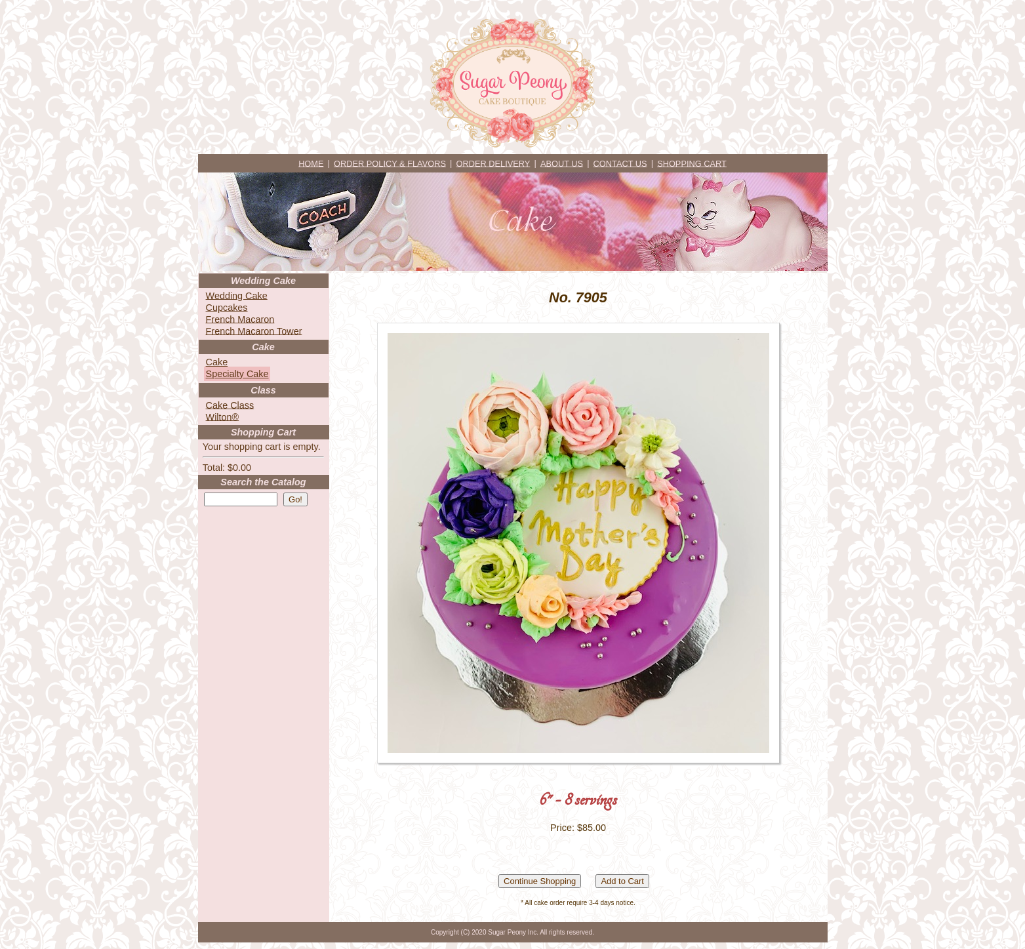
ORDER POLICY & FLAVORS (390, 163)
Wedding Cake (237, 295)
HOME (310, 163)
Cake (217, 362)
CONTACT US (620, 163)
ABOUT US (561, 163)
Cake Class (230, 404)
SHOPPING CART (692, 163)
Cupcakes (227, 307)
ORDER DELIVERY (493, 163)
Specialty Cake (237, 374)
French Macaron (240, 318)
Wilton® (222, 416)
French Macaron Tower (254, 330)
